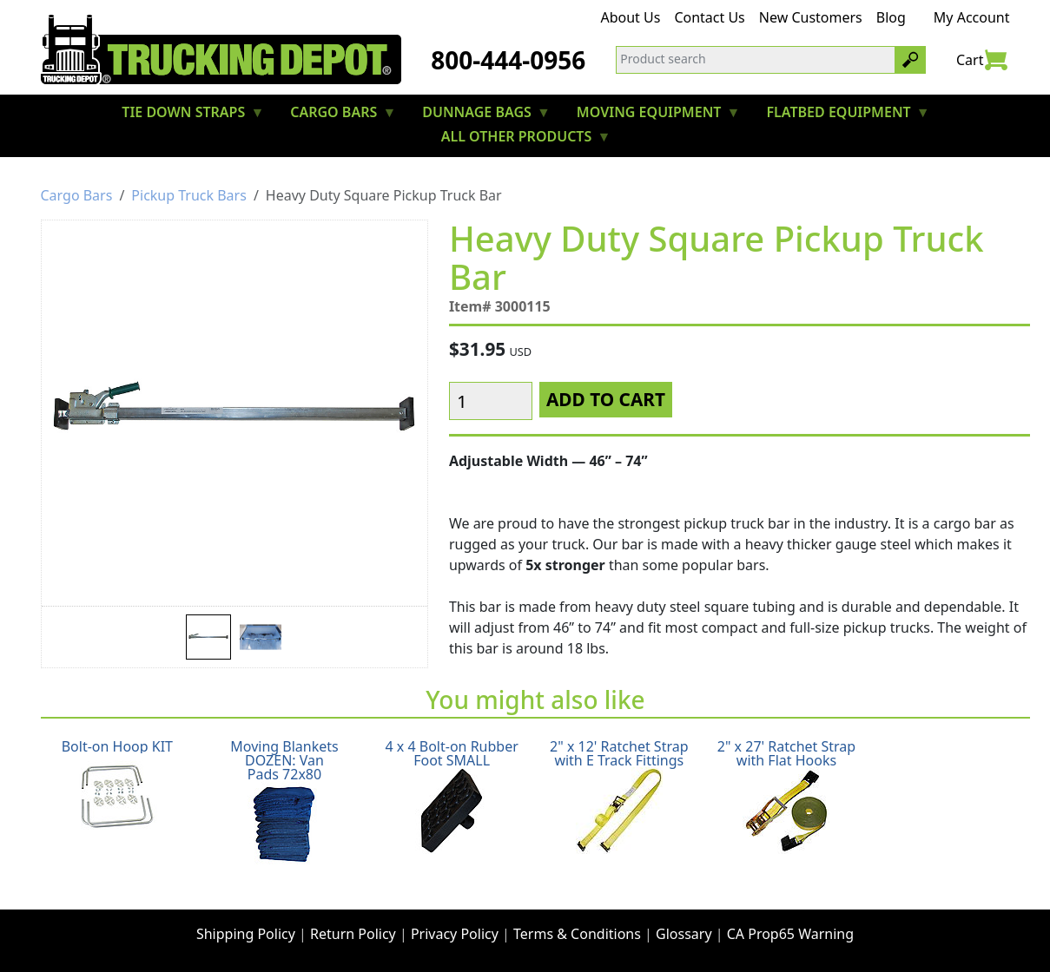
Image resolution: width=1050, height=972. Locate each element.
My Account (972, 17)
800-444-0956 (508, 59)
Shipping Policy (245, 933)
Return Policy (353, 933)
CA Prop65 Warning (790, 933)
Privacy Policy (455, 933)
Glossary (684, 933)
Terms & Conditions (577, 933)
